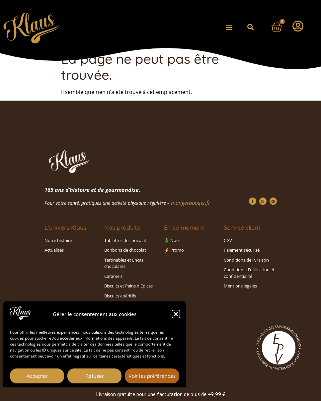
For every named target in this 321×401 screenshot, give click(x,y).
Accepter (37, 376)
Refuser (94, 376)
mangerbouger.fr (190, 202)
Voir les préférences (152, 376)
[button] (176, 314)
